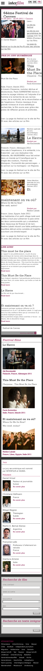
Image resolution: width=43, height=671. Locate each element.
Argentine (17, 529)
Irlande (16, 87)
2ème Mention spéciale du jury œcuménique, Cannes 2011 (33, 183)
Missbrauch (18, 665)
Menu (3, 3)
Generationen (6, 660)
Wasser (34, 644)
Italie (3, 87)
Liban (10, 214)
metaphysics (29, 660)
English (30, 1)
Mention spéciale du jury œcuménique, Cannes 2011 (33, 132)
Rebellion (27, 655)
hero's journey (6, 663)
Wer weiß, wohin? (11, 426)
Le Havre (34, 138)
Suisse (16, 484)
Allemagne (21, 148)
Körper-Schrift (6, 652)
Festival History (27, 333)
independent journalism (24, 647)
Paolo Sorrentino (34, 84)
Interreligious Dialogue (22, 663)
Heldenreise (14, 649)
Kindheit (10, 647)
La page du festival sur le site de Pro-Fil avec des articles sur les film (20, 46)
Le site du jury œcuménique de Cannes (34, 33)
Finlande (5, 148)
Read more (5, 271)
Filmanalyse (5, 644)
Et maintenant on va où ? (17, 305)
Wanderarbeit (6, 665)
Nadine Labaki (33, 211)
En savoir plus (19, 487)
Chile (3, 647)
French (39, 1)
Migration (4, 649)
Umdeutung (28, 665)
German (34, 1)
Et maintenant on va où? (19, 419)
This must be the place (16, 251)
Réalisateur (7, 599)
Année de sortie (9, 592)
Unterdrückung (17, 644)
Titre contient (8, 585)
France (9, 87)
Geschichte (18, 660)
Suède (16, 516)
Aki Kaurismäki (33, 143)
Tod (15, 652)
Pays (4, 606)
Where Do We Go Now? (14, 422)
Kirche (29, 657)
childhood (4, 655)
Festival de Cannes (11, 328)
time (27, 644)
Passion (21, 652)
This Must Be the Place (34, 69)
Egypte (17, 214)
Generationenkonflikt (9, 657)
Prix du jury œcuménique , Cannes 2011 (33, 61)
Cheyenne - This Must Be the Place (20, 384)
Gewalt (21, 657)
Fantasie (30, 649)
